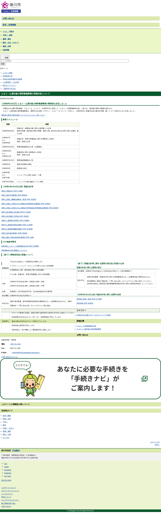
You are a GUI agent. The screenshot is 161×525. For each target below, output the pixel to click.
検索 (3, 64)
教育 (4, 425)
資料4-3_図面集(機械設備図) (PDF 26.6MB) (17, 229)
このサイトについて (8, 488)
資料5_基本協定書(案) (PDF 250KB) (14, 233)
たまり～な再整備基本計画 (86, 326)
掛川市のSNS (6, 480)
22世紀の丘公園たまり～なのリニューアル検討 (94, 315)
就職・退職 (7, 431)
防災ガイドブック (9, 85)
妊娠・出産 (7, 419)
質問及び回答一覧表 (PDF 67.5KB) (89, 299)
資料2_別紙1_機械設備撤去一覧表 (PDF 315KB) (18, 199)
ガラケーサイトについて (10, 491)
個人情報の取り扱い (8, 503)
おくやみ (6, 438)
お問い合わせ (8, 18)
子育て (5, 422)
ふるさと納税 (7, 73)
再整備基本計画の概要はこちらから (14, 250)
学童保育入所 (7, 76)
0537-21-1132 (16, 344)
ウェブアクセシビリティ (10, 500)
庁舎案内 (16, 450)
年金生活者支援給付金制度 (12, 79)
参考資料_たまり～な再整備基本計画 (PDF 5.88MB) (20, 246)
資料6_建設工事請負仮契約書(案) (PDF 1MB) (17, 237)
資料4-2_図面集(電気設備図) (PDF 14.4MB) (17, 225)
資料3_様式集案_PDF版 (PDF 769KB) (15, 216)
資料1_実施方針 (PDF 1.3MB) (12, 191)
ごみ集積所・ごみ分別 (11, 82)
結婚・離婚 (7, 416)
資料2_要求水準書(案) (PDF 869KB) (14, 195)
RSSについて (6, 497)
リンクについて (7, 494)
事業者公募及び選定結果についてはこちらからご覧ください (23, 115)
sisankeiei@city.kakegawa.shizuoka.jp (25, 353)
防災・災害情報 (9, 25)
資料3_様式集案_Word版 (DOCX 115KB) (16, 212)
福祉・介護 (7, 434)
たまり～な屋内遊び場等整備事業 (89, 329)
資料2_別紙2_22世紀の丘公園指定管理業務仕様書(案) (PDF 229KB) (25, 204)
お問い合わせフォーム (9, 357)
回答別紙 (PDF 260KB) (85, 303)
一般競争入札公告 (9, 89)
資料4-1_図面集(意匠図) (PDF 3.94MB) (15, 220)
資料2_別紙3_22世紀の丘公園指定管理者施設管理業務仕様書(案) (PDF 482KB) (29, 208)
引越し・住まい (8, 428)
